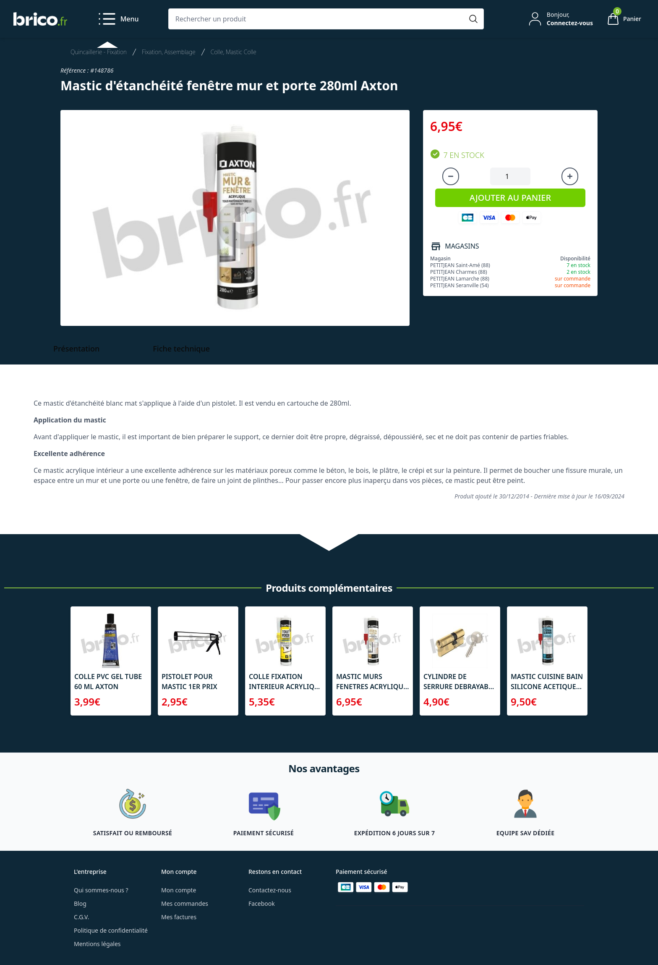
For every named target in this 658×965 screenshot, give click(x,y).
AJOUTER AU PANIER (510, 197)
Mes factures (178, 917)
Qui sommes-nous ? (101, 890)
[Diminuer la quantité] (450, 176)
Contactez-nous (269, 890)
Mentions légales (97, 944)
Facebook (261, 903)
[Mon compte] (559, 19)
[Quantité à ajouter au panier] (510, 176)
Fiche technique (181, 349)
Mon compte (178, 890)
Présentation (76, 349)
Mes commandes (184, 903)
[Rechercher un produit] (317, 18)
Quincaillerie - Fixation (98, 52)
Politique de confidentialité (111, 930)
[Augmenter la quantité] (569, 176)
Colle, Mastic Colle (233, 52)
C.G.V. (81, 917)
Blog (80, 903)
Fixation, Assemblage (169, 52)
